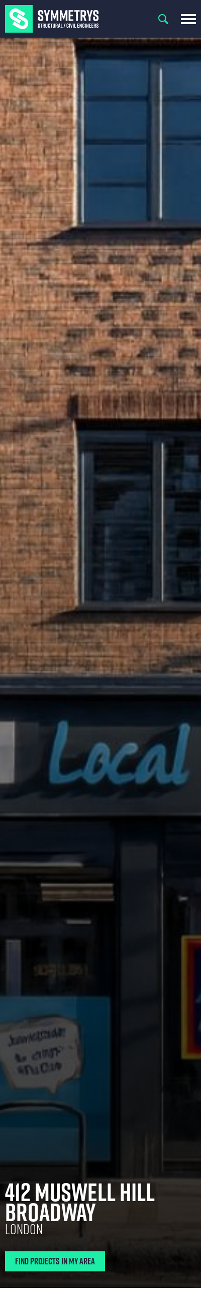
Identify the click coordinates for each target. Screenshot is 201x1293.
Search (163, 19)
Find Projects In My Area (55, 1261)
